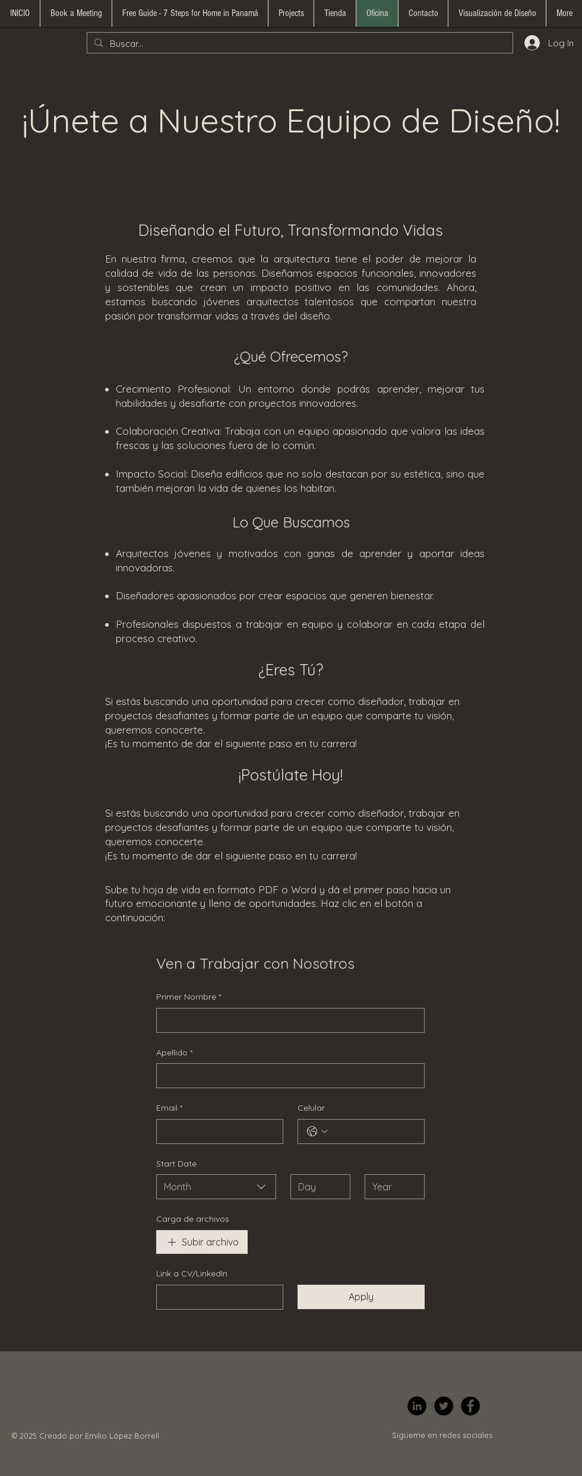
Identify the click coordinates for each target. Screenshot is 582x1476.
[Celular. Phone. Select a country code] (317, 1131)
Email (169, 1108)
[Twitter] (443, 1405)
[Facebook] (470, 1405)
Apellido (174, 1053)
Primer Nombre (188, 997)
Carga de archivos (192, 1218)
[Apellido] (287, 1076)
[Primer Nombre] (287, 1020)
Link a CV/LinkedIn (191, 1273)
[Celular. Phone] (373, 1131)
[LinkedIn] (416, 1405)
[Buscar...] (299, 44)
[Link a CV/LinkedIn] (216, 1297)
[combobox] (216, 1186)
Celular (311, 1107)
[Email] (216, 1131)
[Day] (317, 1187)
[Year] (391, 1187)
